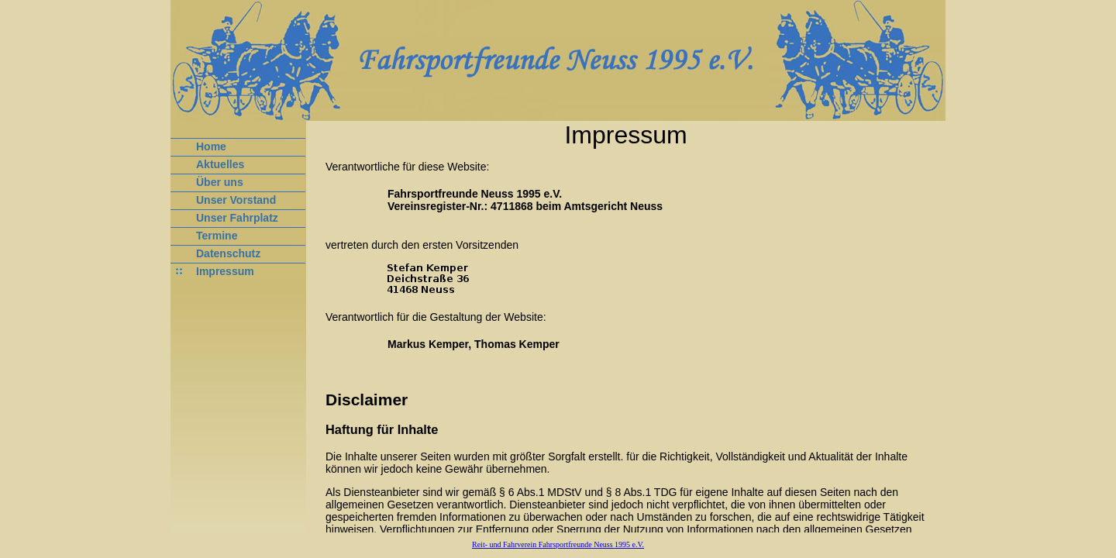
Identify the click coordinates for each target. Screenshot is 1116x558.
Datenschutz (228, 253)
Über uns (219, 182)
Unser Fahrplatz (237, 218)
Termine (216, 235)
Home (211, 146)
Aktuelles (220, 164)
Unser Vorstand (236, 200)
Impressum (225, 271)
